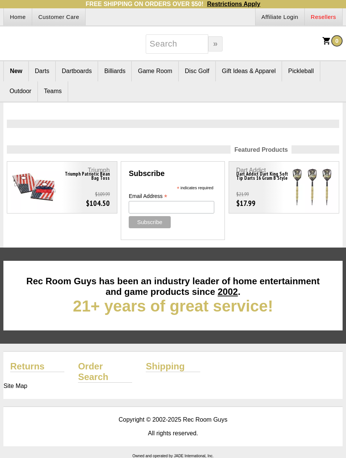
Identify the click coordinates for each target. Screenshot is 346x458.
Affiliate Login (280, 17)
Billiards (114, 71)
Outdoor (20, 91)
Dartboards (77, 71)
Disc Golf (197, 71)
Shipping (165, 366)
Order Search (93, 371)
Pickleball (301, 71)
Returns (27, 366)
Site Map (15, 386)
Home (18, 17)
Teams (53, 91)
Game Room (155, 71)
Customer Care (58, 17)
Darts (42, 71)
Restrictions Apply (233, 4)
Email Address (148, 196)
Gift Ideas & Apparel (249, 71)
